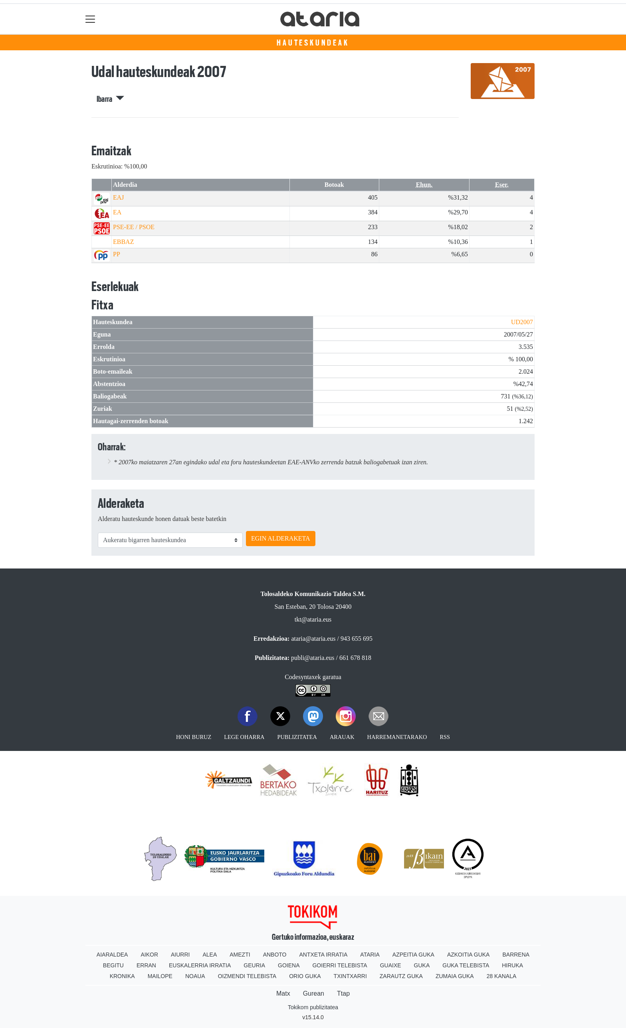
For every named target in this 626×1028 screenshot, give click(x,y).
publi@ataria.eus (312, 657)
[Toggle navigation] (90, 19)
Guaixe (390, 965)
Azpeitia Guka (413, 954)
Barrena (515, 954)
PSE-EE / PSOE (134, 227)
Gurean (313, 993)
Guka (422, 965)
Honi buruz (193, 737)
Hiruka (512, 965)
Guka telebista (465, 965)
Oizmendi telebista (247, 976)
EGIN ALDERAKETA (280, 538)
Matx (283, 993)
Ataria (370, 954)
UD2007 (522, 322)
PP (116, 254)
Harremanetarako (397, 737)
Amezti (240, 954)
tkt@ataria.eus (313, 619)
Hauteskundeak (313, 43)
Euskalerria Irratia (200, 965)
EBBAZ (123, 241)
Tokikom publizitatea (313, 1007)
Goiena (288, 965)
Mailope (160, 976)
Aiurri (180, 954)
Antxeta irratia (323, 954)
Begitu (113, 965)
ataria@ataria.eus (313, 638)
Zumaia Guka (455, 976)
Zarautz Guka (401, 976)
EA (117, 212)
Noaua (195, 976)
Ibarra (111, 99)
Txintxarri (350, 976)
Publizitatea (297, 737)
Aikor (149, 954)
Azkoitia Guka (468, 954)
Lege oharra (244, 737)
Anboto (275, 954)
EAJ (118, 197)
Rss (445, 737)
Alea (209, 954)
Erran (146, 965)
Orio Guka (305, 976)
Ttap (343, 993)
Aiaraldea (112, 954)
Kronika (122, 976)
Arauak (342, 737)
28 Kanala (502, 976)
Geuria (254, 965)
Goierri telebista (339, 965)
